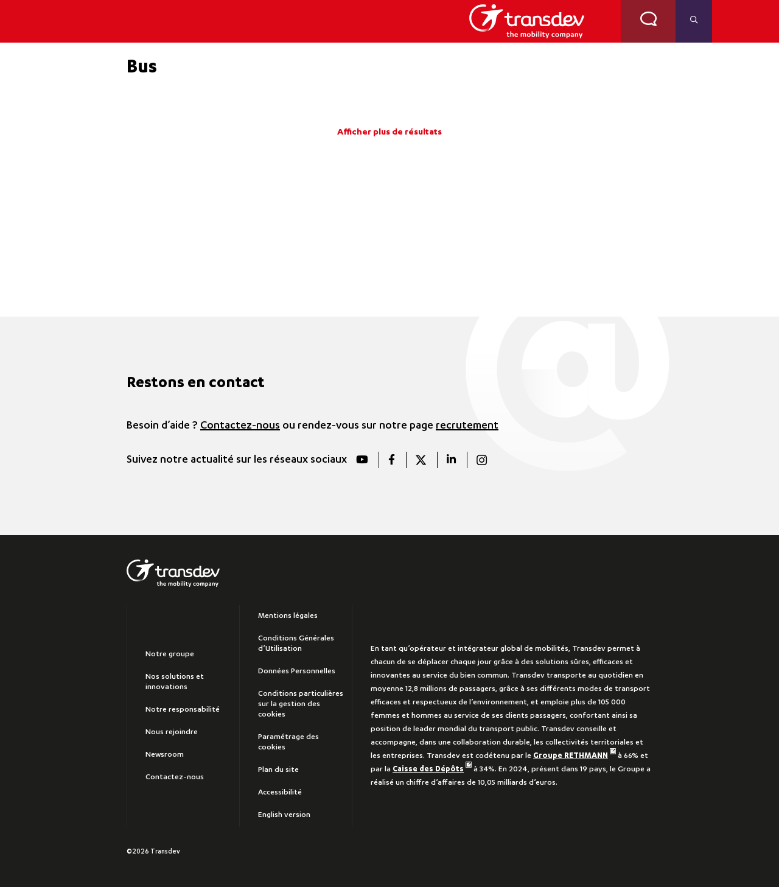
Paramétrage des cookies (288, 742)
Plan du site (278, 770)
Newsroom (164, 755)
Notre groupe (169, 654)
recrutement (467, 426)
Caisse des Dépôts (432, 769)
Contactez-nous (240, 426)
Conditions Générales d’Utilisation (296, 643)
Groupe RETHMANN (574, 756)
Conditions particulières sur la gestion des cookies (300, 704)
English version (284, 815)
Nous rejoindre (171, 732)
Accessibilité (280, 792)
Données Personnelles (296, 671)
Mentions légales (288, 616)
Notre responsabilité (182, 710)
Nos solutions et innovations (174, 682)
